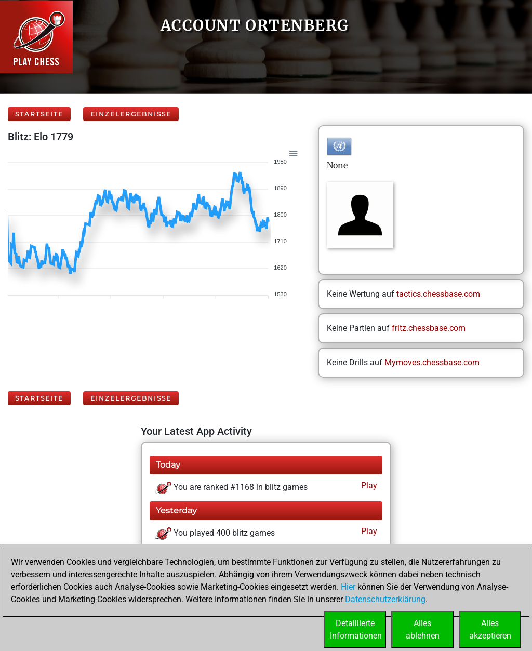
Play (368, 485)
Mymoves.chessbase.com (432, 362)
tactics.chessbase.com (438, 294)
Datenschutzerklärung (385, 599)
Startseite (39, 114)
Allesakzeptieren (490, 629)
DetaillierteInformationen (356, 629)
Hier (348, 587)
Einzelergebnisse (130, 114)
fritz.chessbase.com (429, 328)
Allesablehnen (423, 629)
